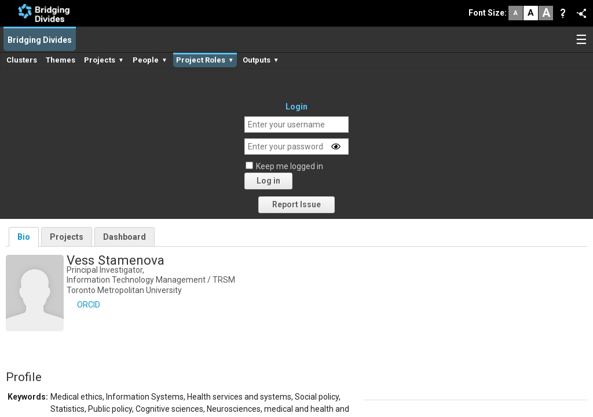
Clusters (21, 60)
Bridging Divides (40, 40)
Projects (104, 60)
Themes (60, 60)
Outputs (261, 60)
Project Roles (205, 60)
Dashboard (124, 237)
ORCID (88, 304)
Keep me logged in (289, 166)
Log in (268, 180)
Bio (23, 237)
